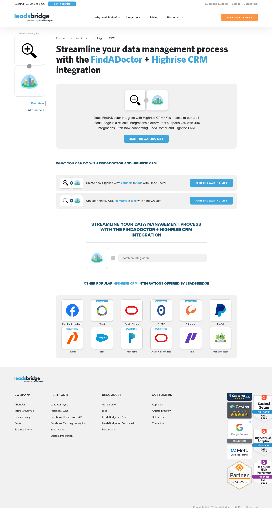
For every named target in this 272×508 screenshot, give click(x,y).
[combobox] (162, 258)
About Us (20, 405)
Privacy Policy (22, 417)
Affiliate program (161, 411)
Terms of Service (24, 411)
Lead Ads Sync (59, 405)
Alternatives (36, 110)
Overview (37, 103)
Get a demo (109, 405)
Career (18, 423)
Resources (173, 17)
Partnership (109, 430)
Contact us (158, 423)
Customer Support (216, 3)
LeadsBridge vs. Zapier (115, 417)
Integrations (133, 17)
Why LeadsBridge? (106, 17)
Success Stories (24, 430)
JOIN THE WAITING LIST (146, 139)
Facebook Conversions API (66, 417)
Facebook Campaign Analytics (68, 423)
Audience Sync (59, 411)
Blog (104, 411)
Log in (236, 3)
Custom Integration (62, 436)
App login (157, 405)
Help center (159, 417)
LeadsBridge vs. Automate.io (118, 423)
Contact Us (251, 3)
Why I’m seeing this (29, 33)
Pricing (154, 17)
